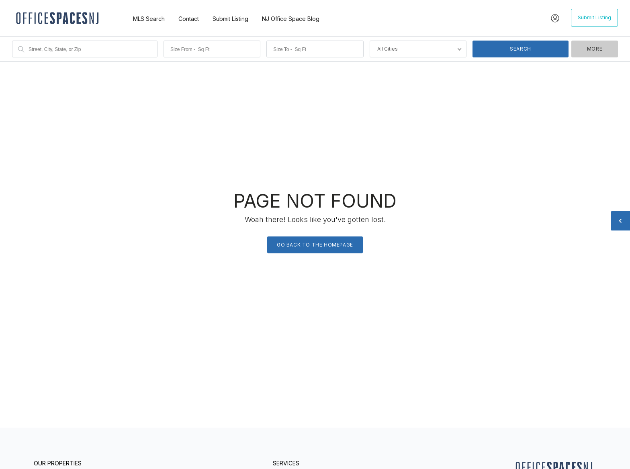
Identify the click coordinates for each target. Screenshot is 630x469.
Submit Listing (230, 18)
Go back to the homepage (315, 244)
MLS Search (149, 18)
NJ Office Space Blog (290, 18)
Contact (188, 18)
